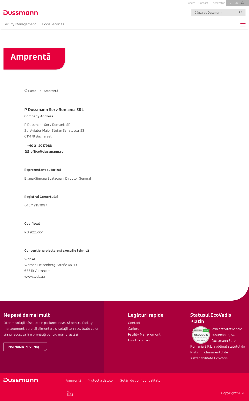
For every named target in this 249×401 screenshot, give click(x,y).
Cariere (191, 3)
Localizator (218, 3)
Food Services (53, 24)
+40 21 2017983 (39, 146)
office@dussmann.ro (47, 151)
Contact (203, 3)
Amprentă (73, 380)
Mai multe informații (24, 347)
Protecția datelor (101, 380)
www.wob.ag (34, 276)
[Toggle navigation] (241, 24)
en (236, 3)
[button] (242, 3)
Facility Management (20, 24)
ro (229, 3)
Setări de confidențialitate (140, 380)
